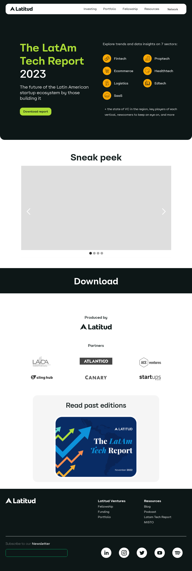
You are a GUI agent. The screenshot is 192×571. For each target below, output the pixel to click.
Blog (147, 506)
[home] (21, 9)
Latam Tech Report (157, 517)
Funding (103, 512)
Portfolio (109, 9)
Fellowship (130, 9)
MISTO (149, 522)
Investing (90, 9)
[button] (153, 9)
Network (173, 9)
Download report (35, 111)
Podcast (150, 512)
